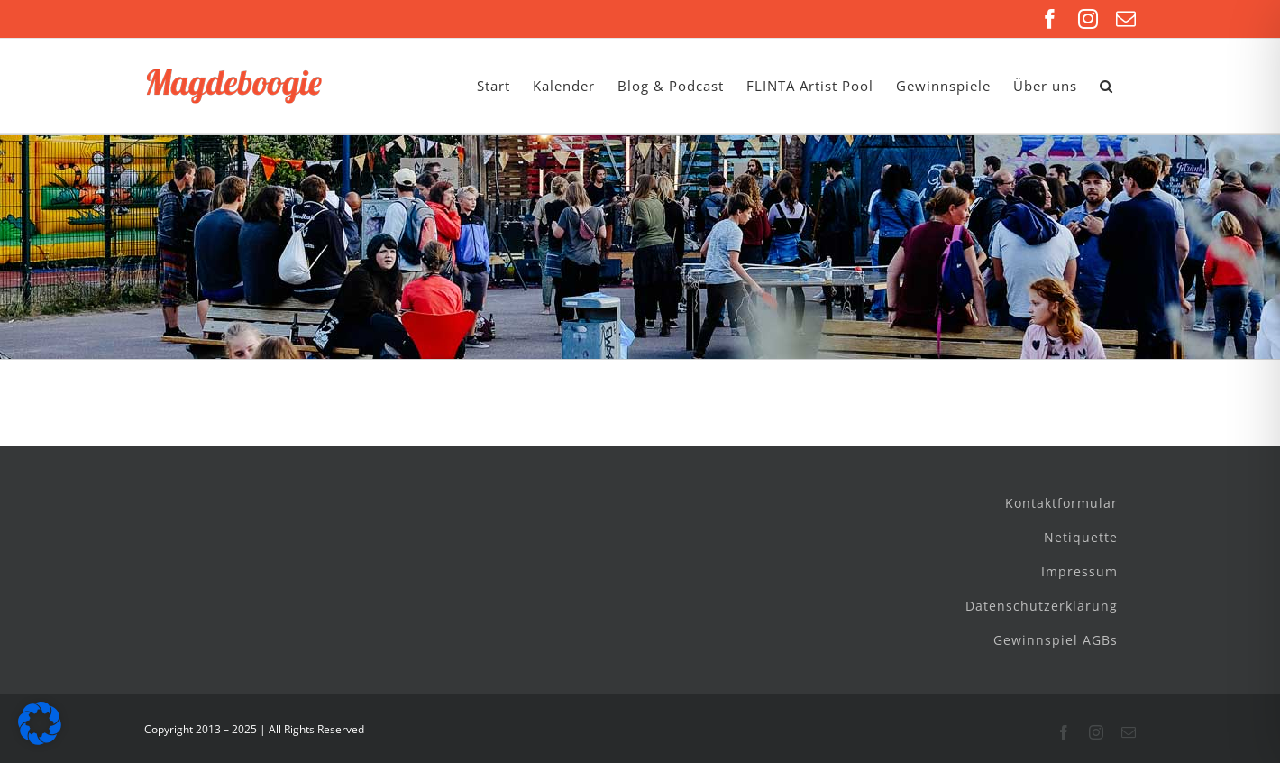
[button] (1106, 86)
